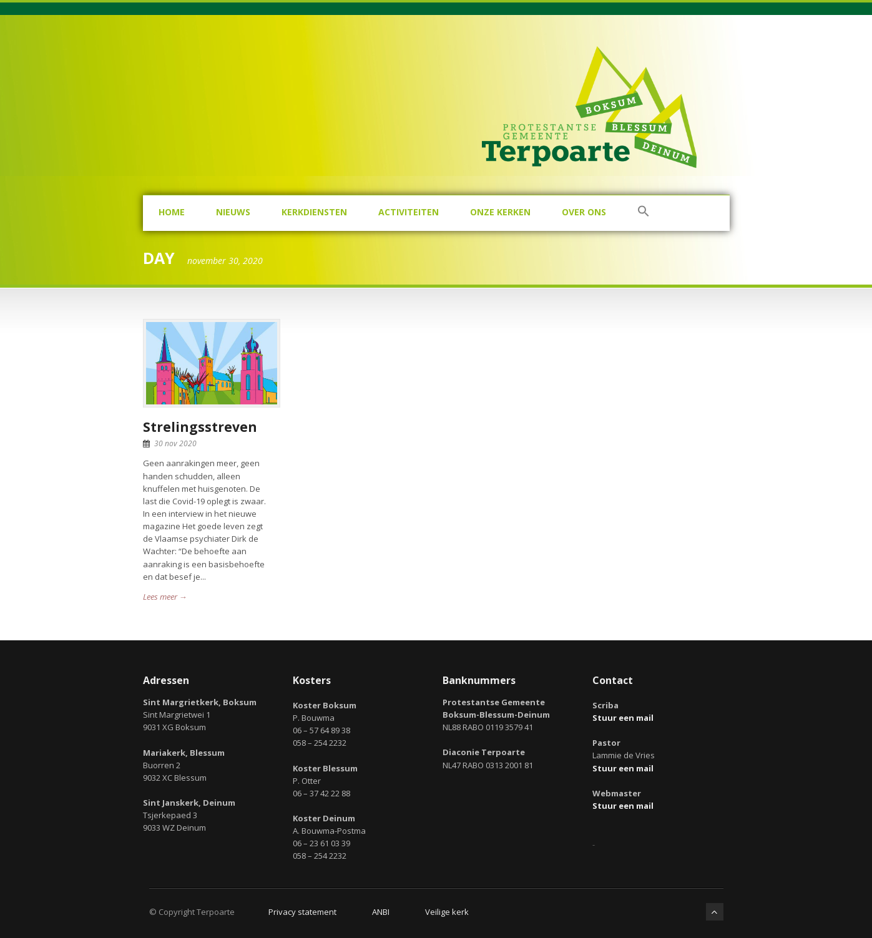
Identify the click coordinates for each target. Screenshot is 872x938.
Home (172, 212)
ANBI (380, 911)
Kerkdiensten (314, 212)
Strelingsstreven (200, 427)
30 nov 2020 (175, 443)
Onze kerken (500, 212)
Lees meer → (165, 596)
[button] (643, 213)
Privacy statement (302, 911)
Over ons (584, 212)
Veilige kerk (447, 911)
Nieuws (233, 212)
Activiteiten (408, 212)
